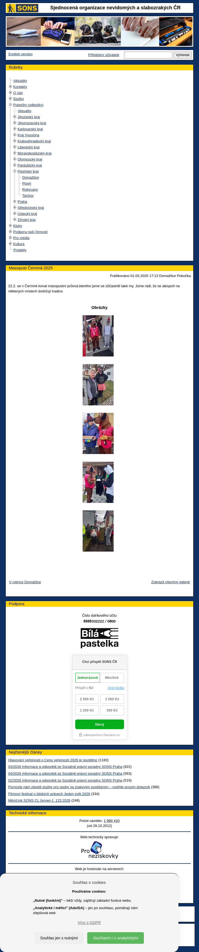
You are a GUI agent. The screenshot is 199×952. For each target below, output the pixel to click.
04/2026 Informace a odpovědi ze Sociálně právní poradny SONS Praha (65, 773)
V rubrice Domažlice (25, 582)
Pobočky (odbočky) (28, 105)
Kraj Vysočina (28, 135)
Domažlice (30, 177)
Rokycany (30, 189)
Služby (18, 99)
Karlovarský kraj (30, 129)
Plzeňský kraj (28, 171)
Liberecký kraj (29, 147)
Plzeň (26, 183)
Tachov (27, 195)
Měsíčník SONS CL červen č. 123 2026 (39, 800)
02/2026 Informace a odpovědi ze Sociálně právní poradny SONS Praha (65, 780)
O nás (18, 93)
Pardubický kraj (30, 165)
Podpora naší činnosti (30, 232)
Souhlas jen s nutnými (59, 938)
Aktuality (20, 81)
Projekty (19, 250)
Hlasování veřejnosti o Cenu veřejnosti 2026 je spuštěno (52, 760)
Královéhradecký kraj (34, 141)
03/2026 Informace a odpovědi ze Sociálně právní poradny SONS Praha (65, 767)
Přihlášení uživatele (103, 55)
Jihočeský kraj (29, 117)
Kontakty (20, 87)
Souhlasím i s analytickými (115, 938)
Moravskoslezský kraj (35, 153)
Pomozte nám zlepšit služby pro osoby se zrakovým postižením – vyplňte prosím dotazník (79, 787)
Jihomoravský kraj (32, 123)
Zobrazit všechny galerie (170, 582)
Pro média (21, 238)
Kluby (17, 226)
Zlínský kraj (27, 220)
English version (21, 54)
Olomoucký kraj (30, 159)
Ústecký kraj (27, 214)
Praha (22, 202)
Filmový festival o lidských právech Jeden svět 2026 (49, 794)
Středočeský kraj (31, 208)
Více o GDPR (89, 922)
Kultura (18, 244)
